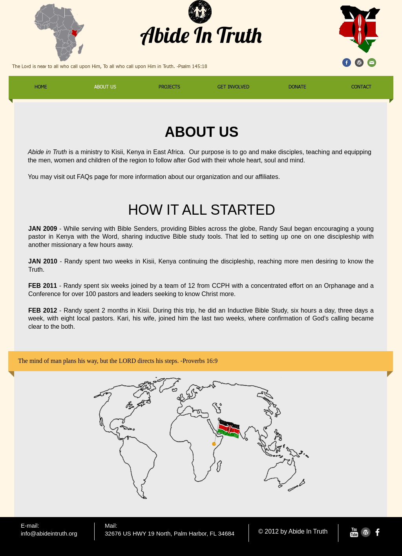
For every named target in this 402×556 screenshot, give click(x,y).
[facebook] (377, 532)
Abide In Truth (201, 34)
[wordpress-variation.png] (366, 532)
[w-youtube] (354, 532)
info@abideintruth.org (49, 533)
